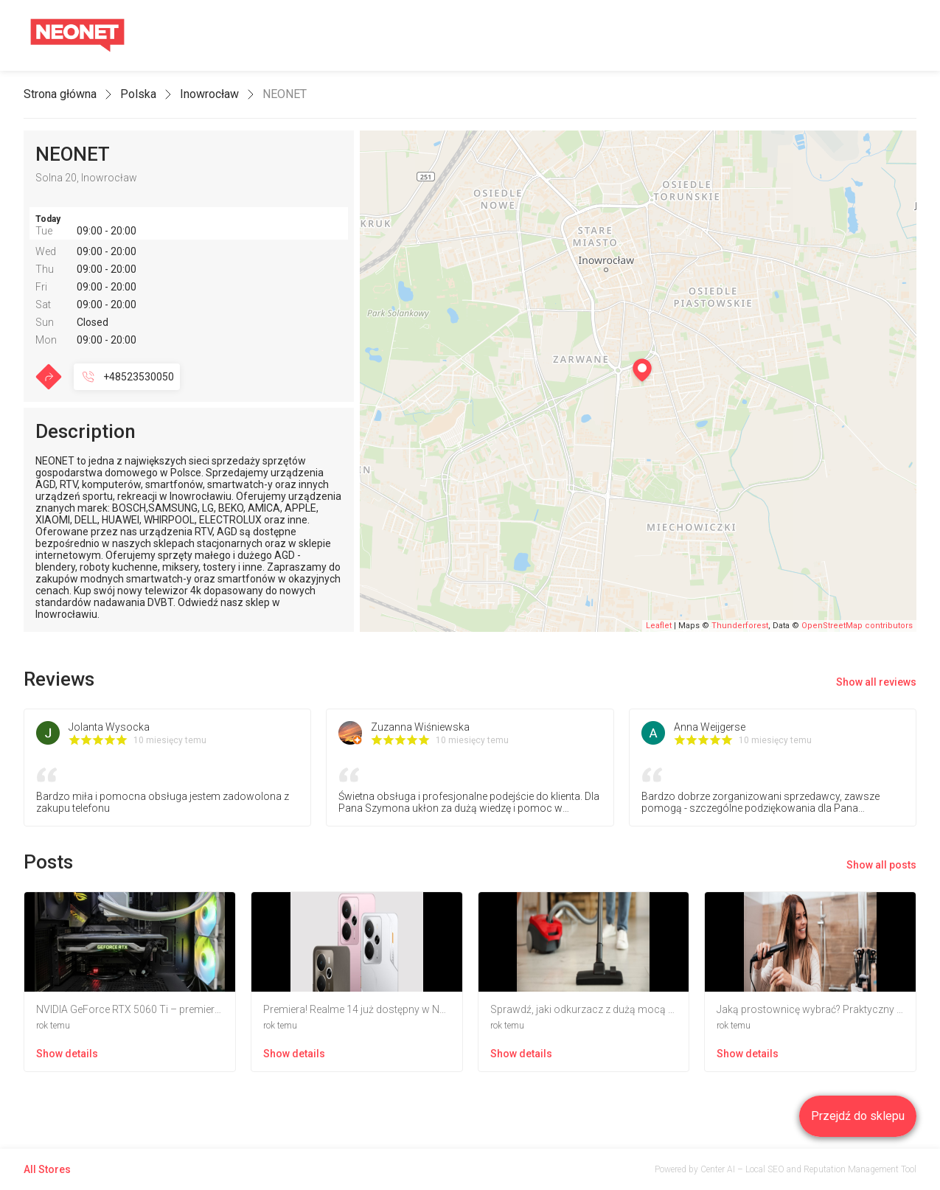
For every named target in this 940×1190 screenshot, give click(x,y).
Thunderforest (739, 625)
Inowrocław (209, 94)
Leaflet (659, 625)
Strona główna (60, 94)
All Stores (47, 1169)
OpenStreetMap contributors (857, 625)
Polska (138, 94)
